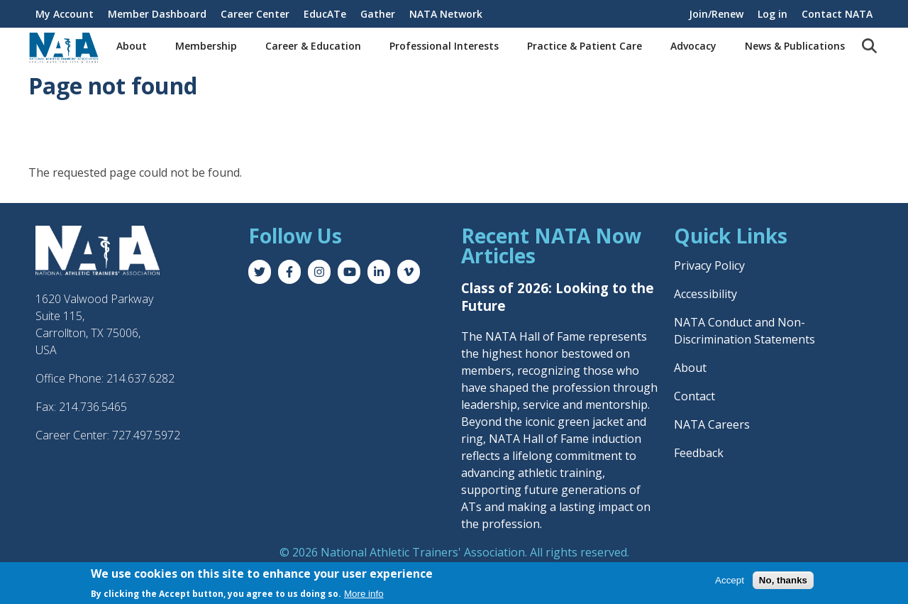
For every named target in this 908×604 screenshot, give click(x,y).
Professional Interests (444, 46)
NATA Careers (712, 424)
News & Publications (795, 46)
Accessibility (705, 294)
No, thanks (783, 580)
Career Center (255, 14)
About (131, 46)
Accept (729, 580)
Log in (772, 14)
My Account (64, 14)
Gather (377, 14)
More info (364, 593)
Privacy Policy (709, 265)
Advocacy (693, 46)
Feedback (699, 453)
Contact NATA (837, 14)
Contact (694, 396)
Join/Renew (716, 14)
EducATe (325, 14)
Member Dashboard (157, 14)
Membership (206, 46)
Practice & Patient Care (584, 46)
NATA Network (445, 14)
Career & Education (313, 46)
